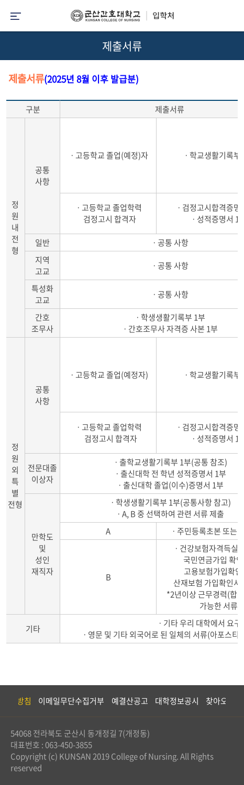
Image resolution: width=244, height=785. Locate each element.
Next (231, 701)
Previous (8, 701)
